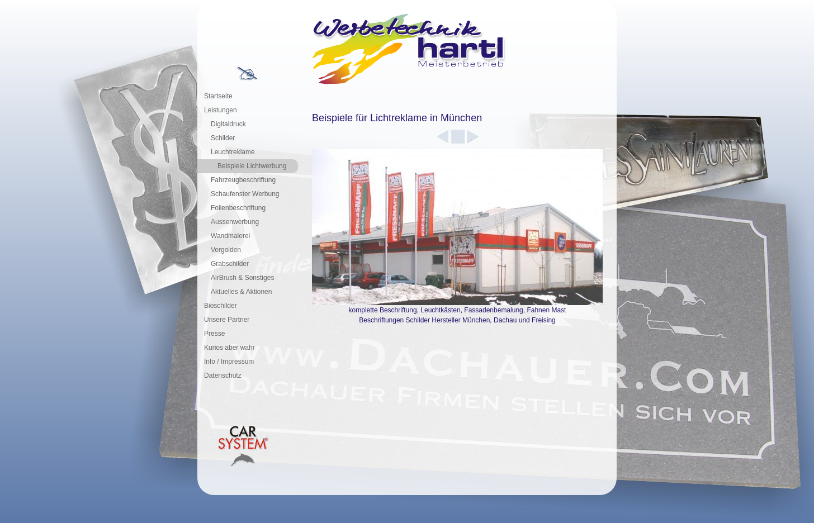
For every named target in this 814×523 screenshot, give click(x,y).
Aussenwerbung (235, 222)
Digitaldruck (228, 124)
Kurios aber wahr (229, 347)
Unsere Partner (226, 320)
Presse (214, 333)
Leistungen (220, 110)
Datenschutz (223, 375)
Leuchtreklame (233, 152)
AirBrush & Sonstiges (242, 278)
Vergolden (226, 250)
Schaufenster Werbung (245, 194)
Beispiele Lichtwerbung (251, 166)
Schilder (223, 138)
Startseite (218, 96)
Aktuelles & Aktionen (241, 292)
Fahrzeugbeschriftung (243, 180)
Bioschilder (220, 306)
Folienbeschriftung (238, 208)
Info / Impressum (229, 361)
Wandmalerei (230, 236)
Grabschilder (230, 264)
